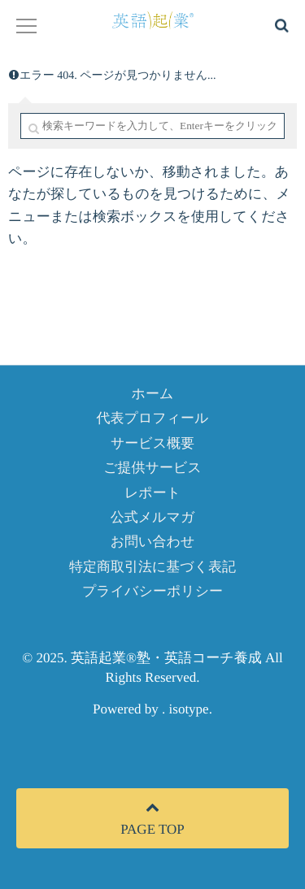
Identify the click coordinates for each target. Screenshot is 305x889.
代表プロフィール (153, 418)
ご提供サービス (152, 467)
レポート (152, 493)
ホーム (153, 393)
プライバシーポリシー (152, 591)
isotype (189, 709)
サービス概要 (152, 443)
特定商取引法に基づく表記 (152, 567)
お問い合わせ (153, 541)
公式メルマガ (153, 517)
